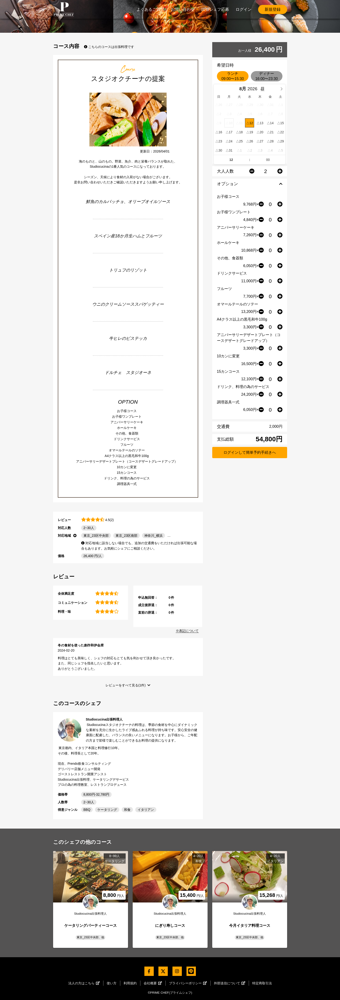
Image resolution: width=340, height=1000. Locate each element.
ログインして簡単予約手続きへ (249, 452)
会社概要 (153, 983)
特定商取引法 (262, 983)
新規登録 (273, 9)
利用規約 (130, 983)
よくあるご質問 (150, 9)
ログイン (244, 9)
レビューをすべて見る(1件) (126, 685)
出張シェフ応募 (215, 9)
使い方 (112, 983)
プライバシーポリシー (188, 983)
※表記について (187, 631)
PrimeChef (63, 9)
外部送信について (229, 983)
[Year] (253, 89)
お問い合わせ (183, 9)
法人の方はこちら (84, 983)
